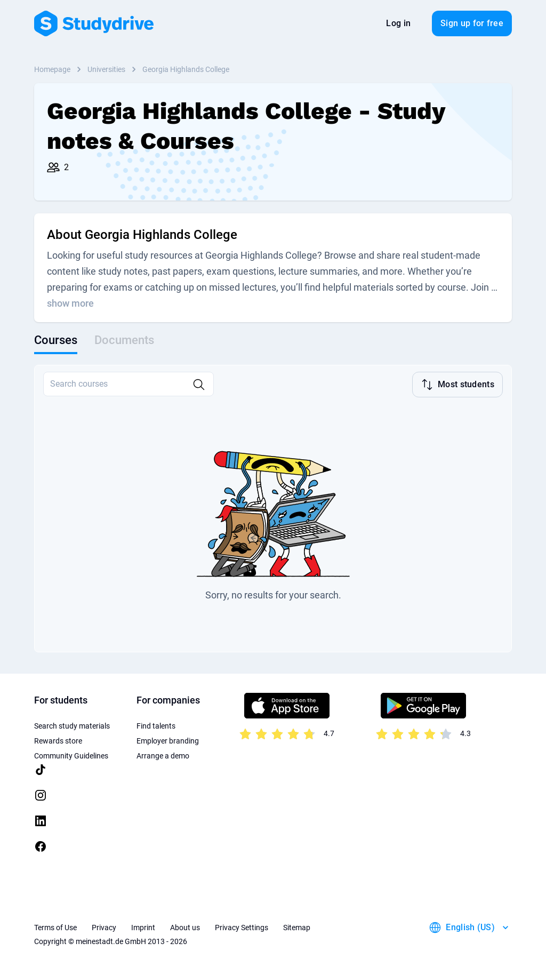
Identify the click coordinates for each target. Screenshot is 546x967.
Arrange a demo (162, 754)
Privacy (104, 926)
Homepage (52, 69)
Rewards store (58, 740)
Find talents (155, 725)
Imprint (143, 926)
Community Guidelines (71, 754)
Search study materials (72, 725)
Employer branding (167, 740)
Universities (106, 69)
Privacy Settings (241, 926)
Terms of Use (55, 926)
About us (185, 926)
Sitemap (296, 926)
